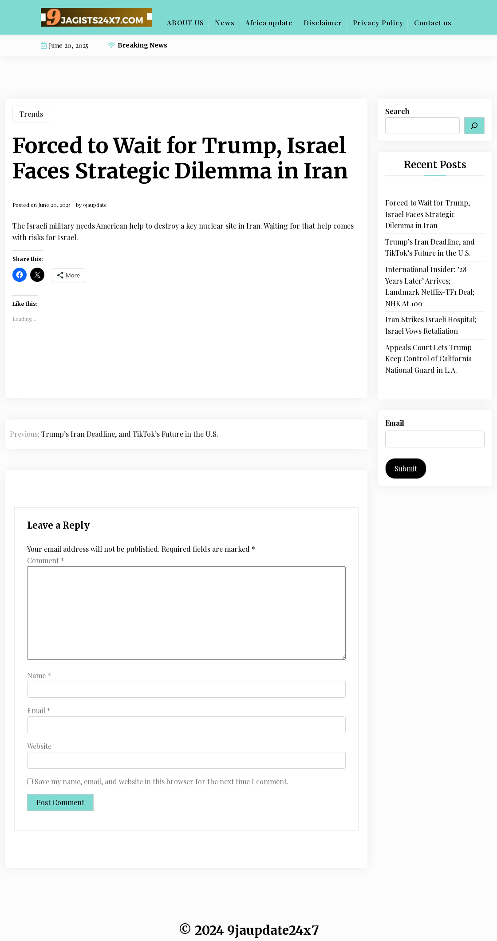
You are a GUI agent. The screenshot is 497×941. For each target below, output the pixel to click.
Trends (31, 114)
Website (39, 746)
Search (397, 111)
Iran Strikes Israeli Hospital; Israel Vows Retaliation (431, 325)
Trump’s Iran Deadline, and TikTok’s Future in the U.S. (430, 247)
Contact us (433, 22)
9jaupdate (95, 204)
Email (39, 710)
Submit (405, 468)
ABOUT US (185, 22)
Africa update (269, 22)
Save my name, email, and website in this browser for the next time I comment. (161, 781)
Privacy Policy (378, 22)
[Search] (474, 125)
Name (39, 675)
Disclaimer (323, 22)
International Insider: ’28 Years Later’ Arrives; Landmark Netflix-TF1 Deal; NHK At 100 (429, 286)
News (225, 22)
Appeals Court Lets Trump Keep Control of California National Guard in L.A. (428, 359)
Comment (45, 560)
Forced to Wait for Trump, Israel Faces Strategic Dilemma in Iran (427, 214)
